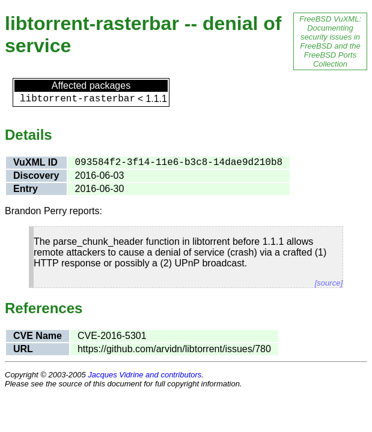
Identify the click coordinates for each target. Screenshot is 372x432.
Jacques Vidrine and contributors (144, 374)
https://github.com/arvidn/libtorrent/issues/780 (174, 349)
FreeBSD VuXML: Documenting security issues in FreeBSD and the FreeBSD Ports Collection (330, 41)
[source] (329, 282)
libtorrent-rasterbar (77, 99)
